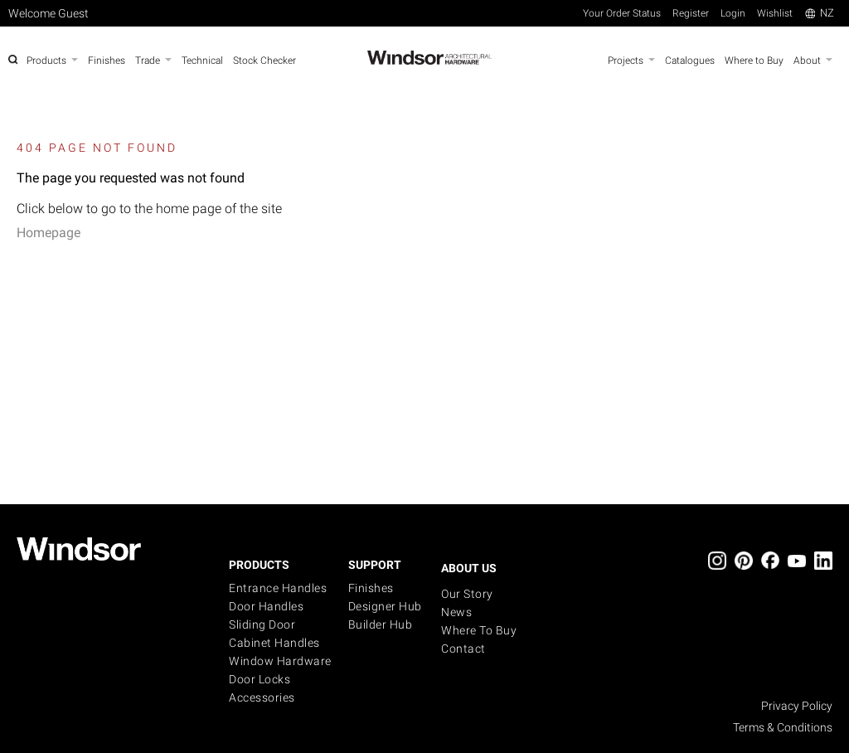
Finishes (371, 588)
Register (690, 13)
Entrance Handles (278, 588)
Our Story (467, 593)
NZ (819, 13)
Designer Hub (385, 606)
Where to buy (479, 630)
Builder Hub (380, 624)
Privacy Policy (796, 705)
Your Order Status (622, 13)
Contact (463, 648)
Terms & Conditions (782, 727)
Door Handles (266, 606)
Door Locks (259, 679)
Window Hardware (280, 661)
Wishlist (775, 13)
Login (732, 13)
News (456, 612)
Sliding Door (262, 624)
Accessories (262, 697)
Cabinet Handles (274, 642)
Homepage (48, 232)
